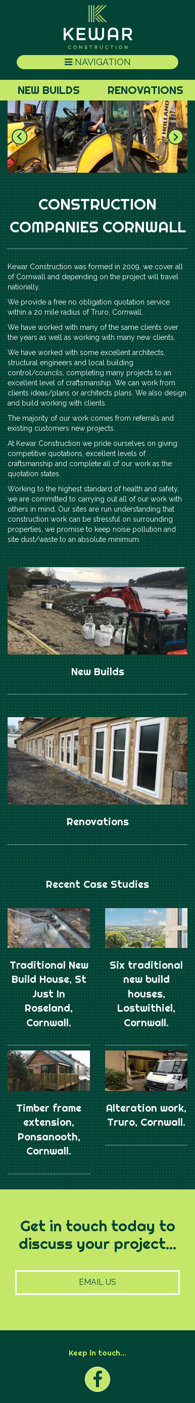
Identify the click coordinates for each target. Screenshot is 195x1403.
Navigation (98, 62)
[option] (97, 136)
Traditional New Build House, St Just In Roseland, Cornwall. (49, 994)
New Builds (49, 90)
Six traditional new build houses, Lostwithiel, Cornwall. (146, 994)
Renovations (145, 90)
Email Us (97, 1282)
